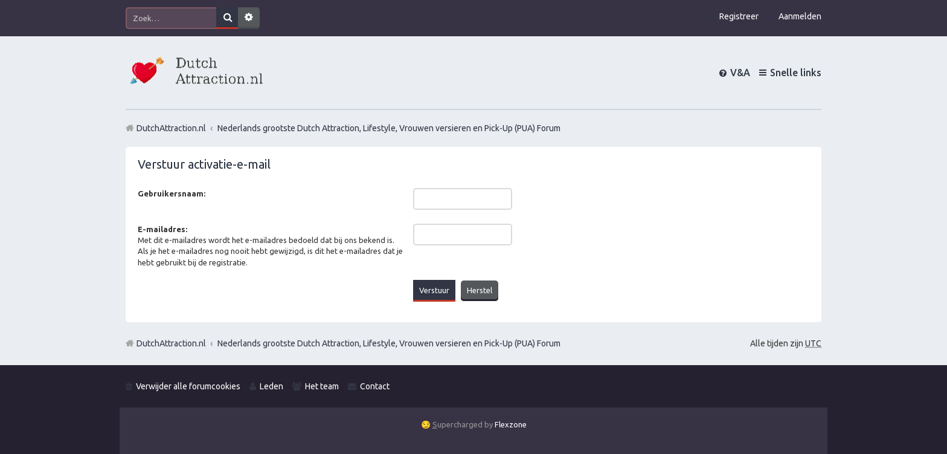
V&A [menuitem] (740, 72)
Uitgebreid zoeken (249, 18)
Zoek (227, 18)
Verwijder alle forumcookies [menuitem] (188, 386)
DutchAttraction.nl (171, 343)
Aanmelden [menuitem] (799, 16)
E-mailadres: (162, 229)
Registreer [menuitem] (739, 16)
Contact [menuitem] (375, 386)
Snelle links (795, 72)
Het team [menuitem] (322, 386)
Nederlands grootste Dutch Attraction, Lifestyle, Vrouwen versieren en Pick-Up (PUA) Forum (388, 343)
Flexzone (511, 424)
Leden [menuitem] (271, 386)
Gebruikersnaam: (171, 193)
